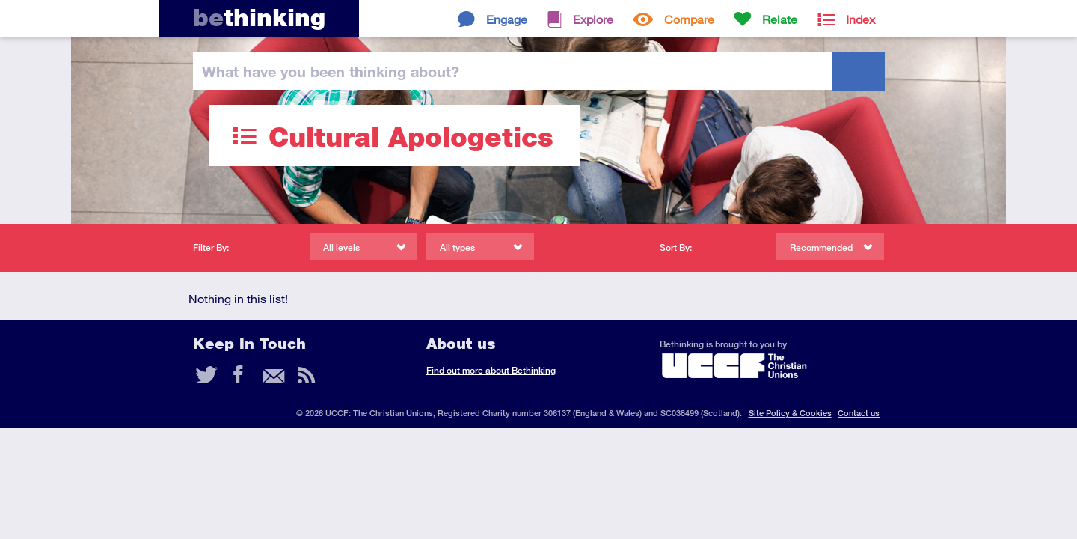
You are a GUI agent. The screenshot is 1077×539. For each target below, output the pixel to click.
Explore (593, 19)
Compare (689, 19)
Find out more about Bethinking (491, 370)
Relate (779, 19)
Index (860, 19)
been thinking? (330, 71)
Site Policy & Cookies (790, 413)
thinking (259, 17)
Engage (506, 19)
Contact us (859, 413)
